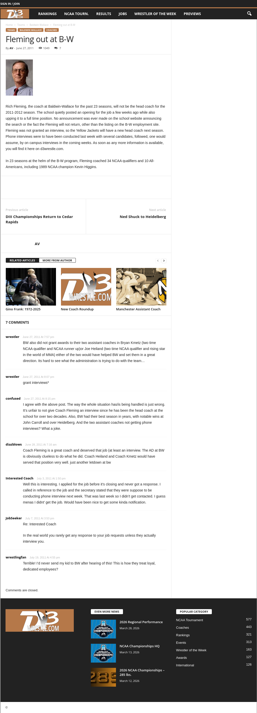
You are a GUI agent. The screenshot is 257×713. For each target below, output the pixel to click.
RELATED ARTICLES (22, 260)
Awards (181, 658)
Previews (192, 13)
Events (181, 643)
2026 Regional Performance (141, 622)
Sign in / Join (10, 4)
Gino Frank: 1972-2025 (23, 309)
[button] (249, 13)
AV (11, 48)
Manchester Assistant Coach (138, 309)
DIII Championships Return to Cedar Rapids (39, 219)
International (185, 665)
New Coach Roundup (77, 309)
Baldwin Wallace (39, 25)
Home (9, 25)
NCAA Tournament (189, 620)
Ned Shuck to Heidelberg (143, 216)
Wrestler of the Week (155, 13)
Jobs (123, 13)
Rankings (47, 13)
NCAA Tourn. (76, 13)
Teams (21, 25)
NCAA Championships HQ (140, 646)
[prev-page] (157, 260)
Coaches (51, 30)
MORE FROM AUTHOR (57, 260)
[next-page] (163, 260)
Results (103, 13)
